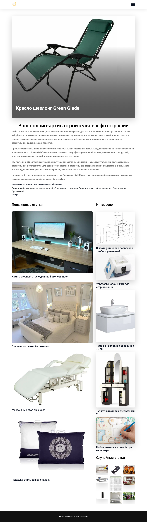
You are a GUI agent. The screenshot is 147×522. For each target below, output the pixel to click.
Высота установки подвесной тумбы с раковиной (114, 249)
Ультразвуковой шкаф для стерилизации (112, 285)
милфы (15, 194)
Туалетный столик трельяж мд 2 (115, 412)
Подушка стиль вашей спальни (31, 479)
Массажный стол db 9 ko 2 (28, 410)
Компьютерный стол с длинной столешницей (40, 276)
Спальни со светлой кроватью (31, 346)
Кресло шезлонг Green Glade (47, 108)
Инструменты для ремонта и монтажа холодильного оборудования (37, 184)
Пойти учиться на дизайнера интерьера (114, 449)
